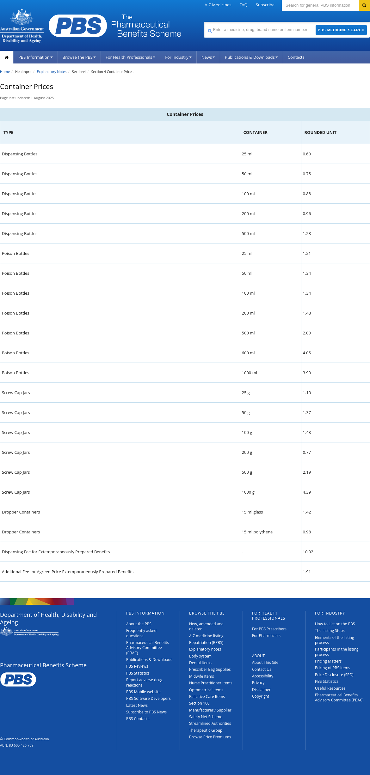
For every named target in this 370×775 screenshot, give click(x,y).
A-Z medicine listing (206, 636)
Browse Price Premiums (210, 737)
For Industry (178, 57)
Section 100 (199, 703)
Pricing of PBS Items (332, 667)
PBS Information (35, 57)
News (208, 57)
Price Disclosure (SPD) (334, 674)
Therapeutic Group (205, 730)
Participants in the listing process (336, 651)
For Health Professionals (130, 57)
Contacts (296, 57)
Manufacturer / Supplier (210, 710)
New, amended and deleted (206, 626)
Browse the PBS (79, 57)
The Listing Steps (330, 630)
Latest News (137, 705)
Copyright (260, 696)
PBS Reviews (137, 666)
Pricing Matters (328, 661)
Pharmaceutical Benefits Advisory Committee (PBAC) (147, 648)
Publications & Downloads (251, 57)
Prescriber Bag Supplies (210, 669)
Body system (200, 656)
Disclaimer (261, 689)
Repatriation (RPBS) (206, 642)
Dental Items (200, 662)
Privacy (258, 682)
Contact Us (261, 669)
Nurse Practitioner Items (210, 683)
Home (5, 71)
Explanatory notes (205, 649)
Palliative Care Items (207, 696)
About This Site (265, 662)
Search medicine (203, 21)
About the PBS (138, 624)
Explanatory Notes (52, 71)
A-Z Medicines (218, 5)
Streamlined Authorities (210, 723)
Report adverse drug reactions (144, 682)
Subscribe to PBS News (146, 712)
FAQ (244, 5)
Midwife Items (201, 676)
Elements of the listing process (334, 640)
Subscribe (265, 5)
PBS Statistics (138, 673)
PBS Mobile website (143, 691)
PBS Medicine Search (341, 30)
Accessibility (262, 676)
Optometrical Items (206, 690)
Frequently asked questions (141, 633)
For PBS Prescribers (269, 629)
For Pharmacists (266, 635)
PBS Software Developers (148, 698)
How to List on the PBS (335, 624)
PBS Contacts (138, 718)
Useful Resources (330, 688)
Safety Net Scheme (205, 716)
